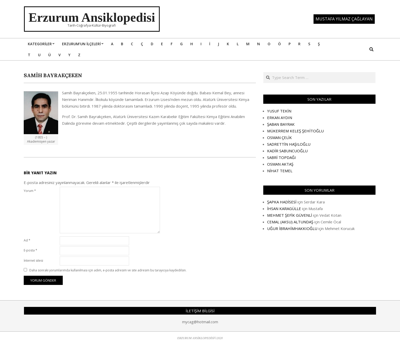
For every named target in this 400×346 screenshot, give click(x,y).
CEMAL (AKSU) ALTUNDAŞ (290, 221)
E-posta (30, 250)
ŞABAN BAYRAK (281, 124)
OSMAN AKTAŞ (280, 164)
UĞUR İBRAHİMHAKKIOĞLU (292, 228)
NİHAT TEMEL (279, 170)
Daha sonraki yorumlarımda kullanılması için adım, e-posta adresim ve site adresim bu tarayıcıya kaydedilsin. (107, 270)
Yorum (30, 191)
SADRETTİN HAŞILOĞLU (288, 144)
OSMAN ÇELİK (279, 137)
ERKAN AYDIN (279, 117)
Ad (27, 240)
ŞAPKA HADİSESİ (281, 201)
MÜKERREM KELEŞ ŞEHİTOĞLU (295, 130)
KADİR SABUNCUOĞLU (287, 150)
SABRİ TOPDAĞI (281, 157)
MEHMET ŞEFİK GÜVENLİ (289, 215)
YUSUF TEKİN (279, 110)
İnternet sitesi (33, 260)
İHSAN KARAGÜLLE (284, 208)
